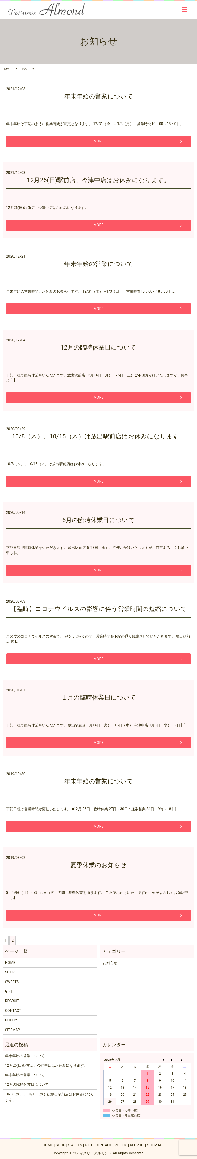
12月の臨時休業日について (98, 347)
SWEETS (12, 982)
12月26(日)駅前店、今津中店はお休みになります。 (98, 180)
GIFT (9, 991)
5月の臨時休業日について (98, 520)
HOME (7, 69)
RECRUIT (12, 1001)
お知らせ (110, 963)
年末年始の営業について (98, 96)
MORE (98, 141)
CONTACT (13, 1011)
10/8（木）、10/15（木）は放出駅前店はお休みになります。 (98, 436)
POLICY (11, 1020)
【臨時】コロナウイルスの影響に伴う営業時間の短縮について (99, 608)
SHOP (10, 972)
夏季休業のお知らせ (98, 865)
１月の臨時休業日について (98, 697)
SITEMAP (12, 1030)
